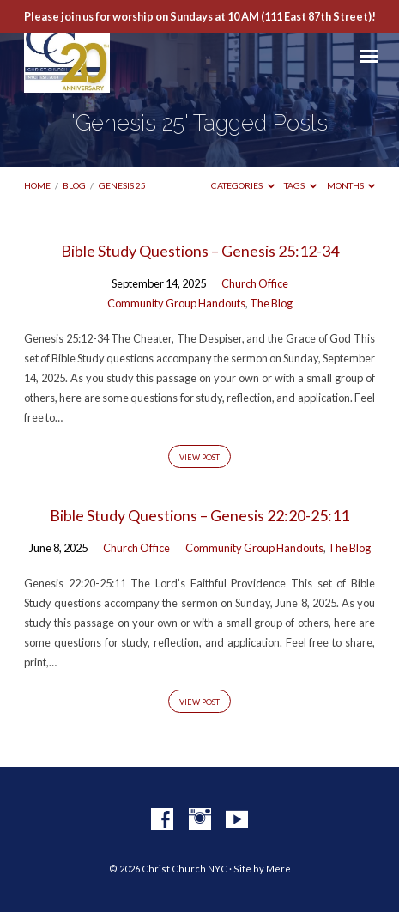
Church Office (254, 283)
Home (37, 185)
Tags (300, 185)
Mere (278, 868)
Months (351, 185)
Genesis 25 (122, 185)
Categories (243, 185)
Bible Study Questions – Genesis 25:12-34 (200, 250)
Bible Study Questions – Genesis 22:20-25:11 (199, 515)
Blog (74, 185)
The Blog (271, 303)
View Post (199, 457)
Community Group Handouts (176, 303)
